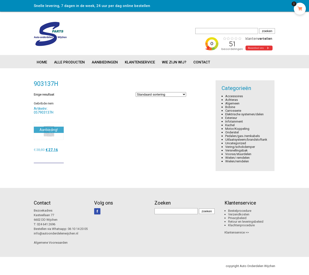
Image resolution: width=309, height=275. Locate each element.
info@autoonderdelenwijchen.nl (56, 233)
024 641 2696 (46, 224)
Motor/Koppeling (237, 129)
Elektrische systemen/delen (244, 114)
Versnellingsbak (236, 150)
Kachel (230, 125)
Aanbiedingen (105, 62)
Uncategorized (235, 143)
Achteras (231, 100)
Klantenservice (140, 62)
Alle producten (69, 62)
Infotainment (234, 121)
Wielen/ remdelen (237, 157)
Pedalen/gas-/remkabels (242, 136)
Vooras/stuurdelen (238, 154)
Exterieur (231, 118)
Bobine (230, 107)
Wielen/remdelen (237, 161)
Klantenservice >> (237, 232)
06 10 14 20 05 (78, 229)
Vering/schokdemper (240, 147)
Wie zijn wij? (174, 62)
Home (42, 62)
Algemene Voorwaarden (51, 242)
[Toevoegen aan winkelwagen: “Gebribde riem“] (60, 157)
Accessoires (234, 96)
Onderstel (232, 132)
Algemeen (232, 103)
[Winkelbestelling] (161, 94)
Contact (201, 62)
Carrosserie (233, 110)
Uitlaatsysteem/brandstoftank (246, 139)
